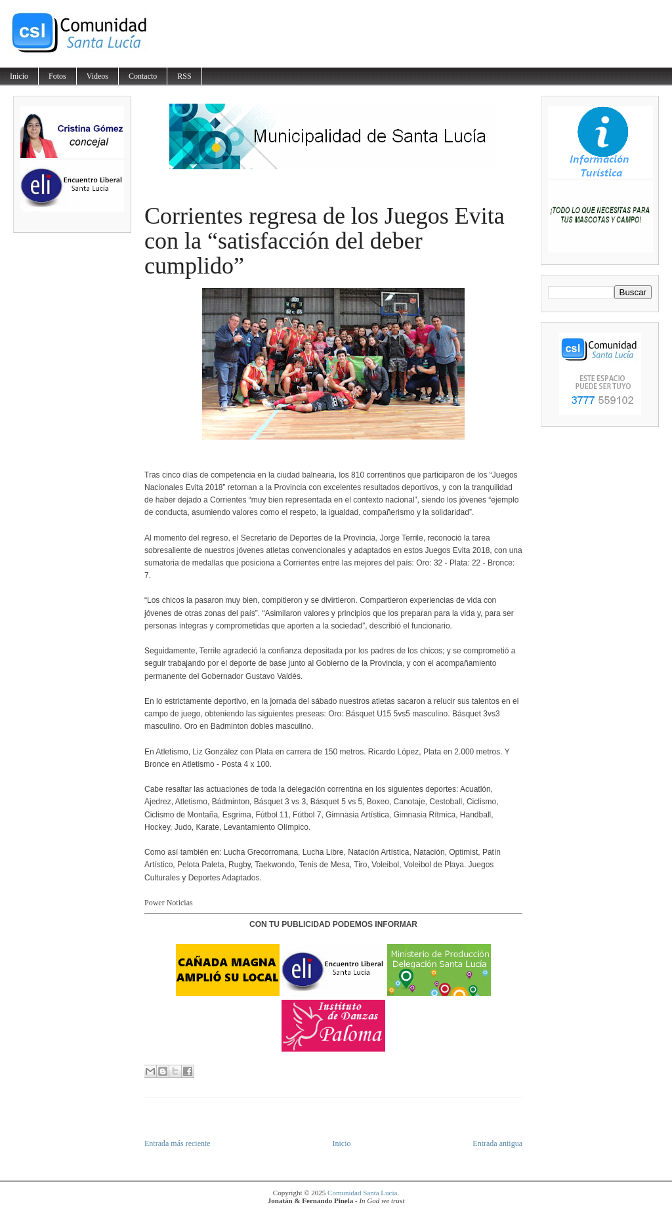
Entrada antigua (497, 1143)
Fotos (57, 76)
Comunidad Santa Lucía (362, 1193)
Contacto (143, 76)
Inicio (19, 76)
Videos (97, 76)
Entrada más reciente (177, 1143)
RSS (184, 76)
